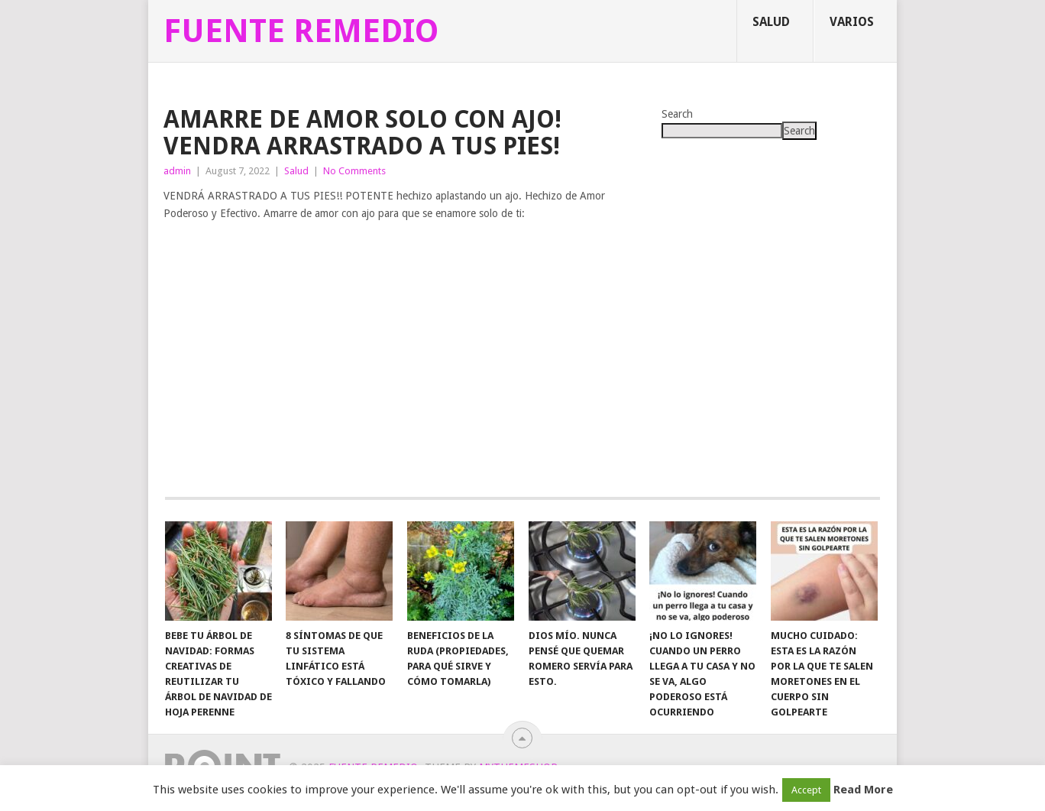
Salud (771, 22)
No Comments (354, 171)
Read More (863, 789)
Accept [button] (806, 790)
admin (177, 171)
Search (677, 114)
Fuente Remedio (300, 31)
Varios (852, 22)
